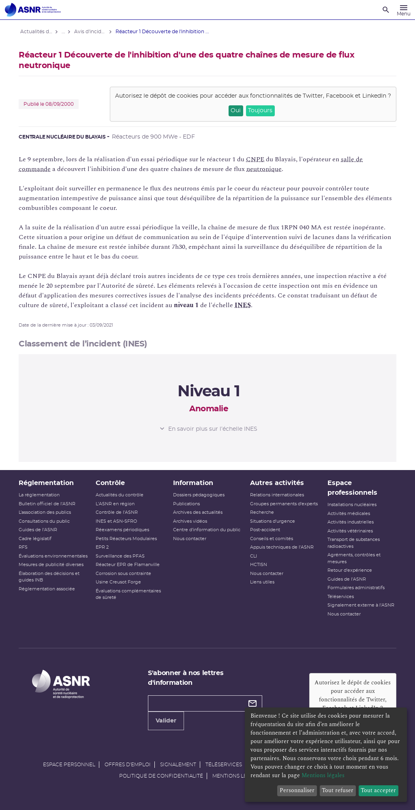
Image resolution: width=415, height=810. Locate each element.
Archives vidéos (190, 521)
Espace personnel (69, 764)
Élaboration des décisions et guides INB (50, 583)
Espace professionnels (351, 488)
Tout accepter (378, 790)
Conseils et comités (271, 538)
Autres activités (277, 483)
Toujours (259, 110)
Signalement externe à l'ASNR (359, 605)
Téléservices (339, 596)
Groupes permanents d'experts (283, 504)
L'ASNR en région (116, 504)
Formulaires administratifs (354, 588)
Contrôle (111, 483)
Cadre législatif (36, 538)
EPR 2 (103, 547)
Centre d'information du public (207, 530)
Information (193, 483)
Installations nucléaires (350, 504)
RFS (24, 547)
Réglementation (47, 483)
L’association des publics (46, 512)
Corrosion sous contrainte (124, 573)
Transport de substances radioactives (352, 543)
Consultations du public (45, 521)
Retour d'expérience (348, 570)
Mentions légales (237, 776)
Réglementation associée (48, 595)
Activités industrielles (349, 522)
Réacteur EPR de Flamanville (129, 564)
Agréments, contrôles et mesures (352, 558)
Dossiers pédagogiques (199, 495)
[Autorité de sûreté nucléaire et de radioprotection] (33, 9)
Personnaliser (297, 790)
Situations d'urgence (272, 521)
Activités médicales (347, 513)
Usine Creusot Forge (119, 582)
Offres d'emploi (128, 764)
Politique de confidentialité (161, 776)
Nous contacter (190, 538)
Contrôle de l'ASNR (118, 512)
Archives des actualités (198, 512)
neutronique (265, 169)
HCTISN (258, 564)
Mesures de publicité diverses (52, 571)
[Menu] (403, 9)
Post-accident (265, 530)
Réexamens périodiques (123, 530)
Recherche (262, 512)
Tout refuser (337, 790)
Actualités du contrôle (121, 495)
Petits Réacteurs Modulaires (127, 538)
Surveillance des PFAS (121, 556)
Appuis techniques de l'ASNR (281, 547)
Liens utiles (262, 582)
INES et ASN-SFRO (117, 521)
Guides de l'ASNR (39, 530)
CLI (253, 556)
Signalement (178, 764)
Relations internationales (277, 495)
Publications (186, 504)
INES (244, 305)
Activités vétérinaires (349, 531)
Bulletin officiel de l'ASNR (48, 504)
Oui (234, 110)
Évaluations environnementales (41, 559)
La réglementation (40, 495)
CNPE (257, 159)
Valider (166, 721)
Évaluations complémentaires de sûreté (129, 594)
